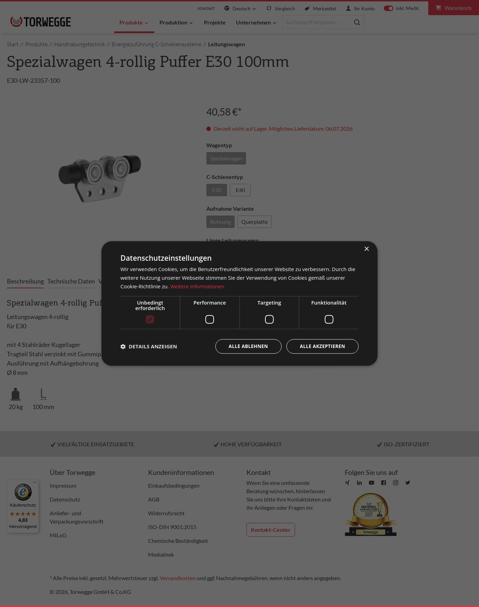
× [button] (366, 249)
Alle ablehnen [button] (246, 346)
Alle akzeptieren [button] (321, 346)
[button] (148, 346)
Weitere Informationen (197, 286)
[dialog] (239, 303)
